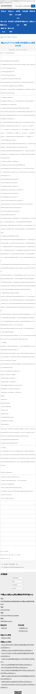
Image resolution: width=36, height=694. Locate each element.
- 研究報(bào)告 (23, 631)
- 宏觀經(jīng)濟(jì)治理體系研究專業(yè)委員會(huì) (17, 650)
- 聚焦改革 (4, 628)
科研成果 (11, 21)
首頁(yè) (3, 11)
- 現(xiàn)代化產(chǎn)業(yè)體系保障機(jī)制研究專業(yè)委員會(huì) (17, 655)
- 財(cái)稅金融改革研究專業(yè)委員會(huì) (14, 667)
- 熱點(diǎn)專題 (6, 638)
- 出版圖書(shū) (23, 628)
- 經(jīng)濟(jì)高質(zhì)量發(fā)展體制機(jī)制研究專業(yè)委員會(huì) (17, 646)
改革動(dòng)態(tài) (18, 14)
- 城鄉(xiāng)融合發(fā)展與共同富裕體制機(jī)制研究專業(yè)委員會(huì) (18, 677)
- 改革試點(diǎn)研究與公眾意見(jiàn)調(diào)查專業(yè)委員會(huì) (18, 686)
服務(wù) (32, 21)
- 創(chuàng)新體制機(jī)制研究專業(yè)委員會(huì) (16, 665)
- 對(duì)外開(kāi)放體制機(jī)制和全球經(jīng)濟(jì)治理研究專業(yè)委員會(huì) (18, 672)
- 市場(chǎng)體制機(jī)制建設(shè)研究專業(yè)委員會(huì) (18, 660)
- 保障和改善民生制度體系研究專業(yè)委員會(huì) (16, 682)
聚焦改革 (32, 11)
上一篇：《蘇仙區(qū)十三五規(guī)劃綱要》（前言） (9, 564)
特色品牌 (25, 11)
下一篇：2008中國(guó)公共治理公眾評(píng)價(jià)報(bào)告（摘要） (12, 567)
